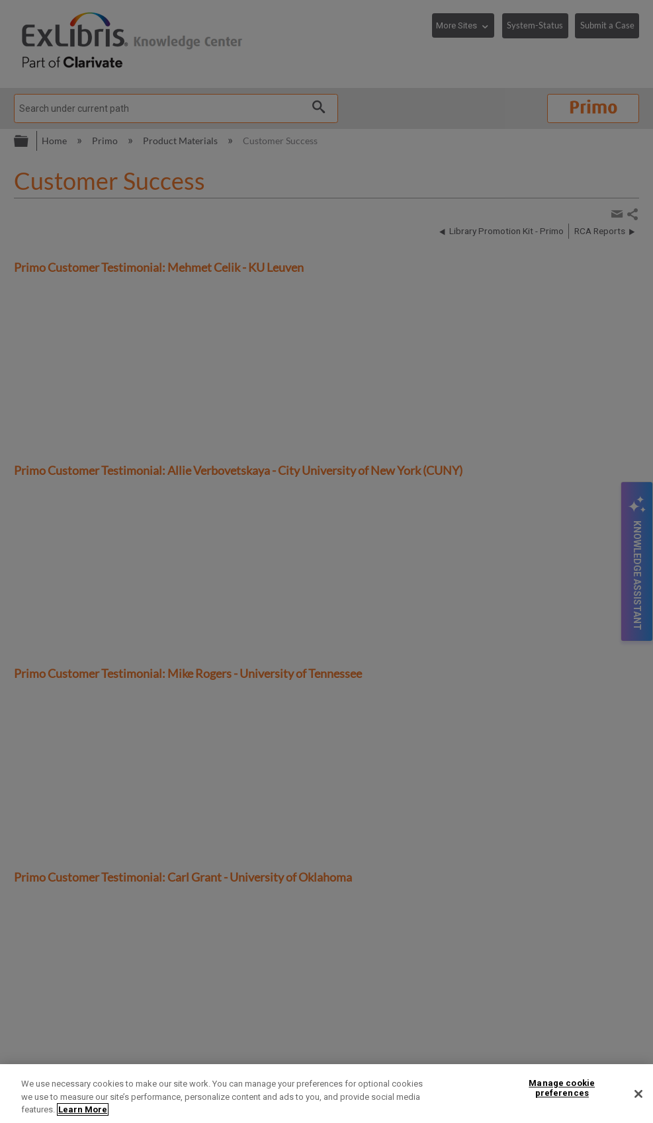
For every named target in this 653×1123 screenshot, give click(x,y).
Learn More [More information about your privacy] (82, 1109)
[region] (326, 1093)
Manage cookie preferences (562, 1088)
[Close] (638, 1093)
